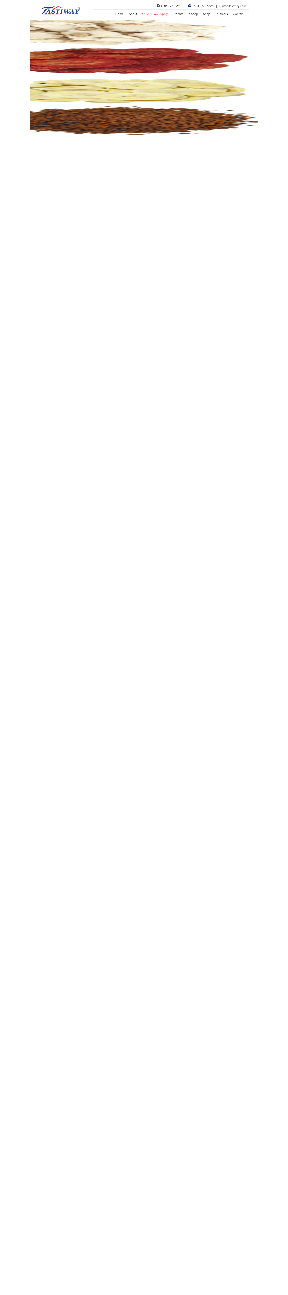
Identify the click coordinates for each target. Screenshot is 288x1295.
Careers (222, 14)
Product (178, 14)
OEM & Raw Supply (155, 14)
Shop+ (207, 14)
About (133, 14)
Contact (238, 14)
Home (119, 14)
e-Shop (193, 14)
